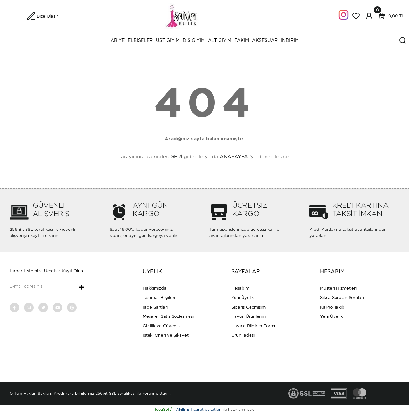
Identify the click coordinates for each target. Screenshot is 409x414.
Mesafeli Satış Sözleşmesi (168, 316)
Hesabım (240, 288)
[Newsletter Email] (43, 286)
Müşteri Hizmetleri (338, 288)
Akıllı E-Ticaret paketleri (198, 409)
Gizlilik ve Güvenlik (162, 326)
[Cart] (389, 16)
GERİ (176, 157)
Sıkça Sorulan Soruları (342, 297)
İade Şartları (155, 307)
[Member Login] (369, 16)
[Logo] (204, 15)
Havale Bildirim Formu (254, 326)
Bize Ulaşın (48, 16)
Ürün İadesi (243, 335)
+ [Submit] (81, 288)
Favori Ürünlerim (248, 316)
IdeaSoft (163, 409)
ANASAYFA (234, 157)
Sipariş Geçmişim (248, 307)
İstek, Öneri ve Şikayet (166, 335)
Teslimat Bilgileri (159, 297)
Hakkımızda (154, 288)
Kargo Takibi (332, 307)
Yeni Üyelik (242, 297)
